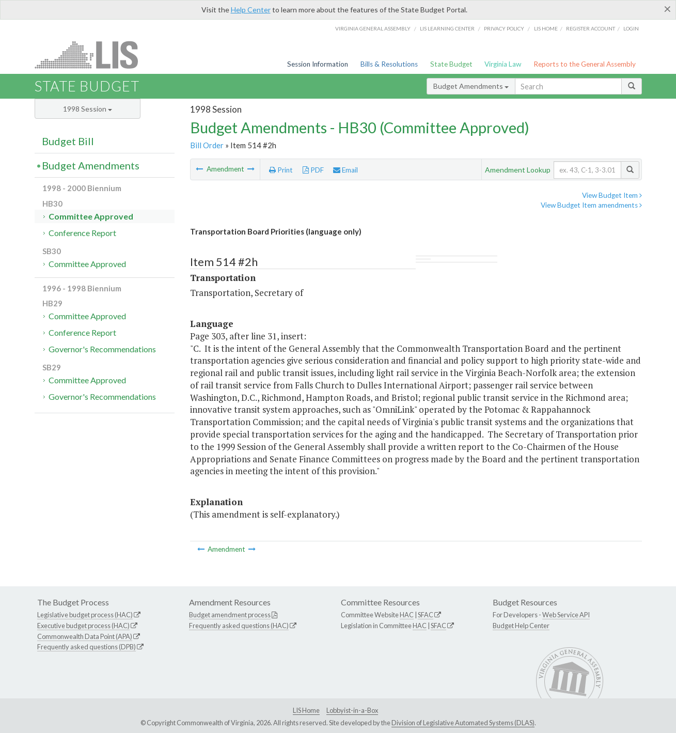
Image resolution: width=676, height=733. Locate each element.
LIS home (546, 28)
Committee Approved (91, 216)
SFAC (425, 615)
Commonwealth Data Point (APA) (84, 636)
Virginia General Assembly (373, 28)
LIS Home (306, 710)
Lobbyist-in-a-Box (352, 710)
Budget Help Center (521, 625)
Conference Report (82, 233)
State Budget (451, 64)
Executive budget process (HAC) (83, 625)
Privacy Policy (504, 28)
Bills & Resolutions (389, 64)
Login (631, 28)
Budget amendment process (230, 615)
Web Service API (566, 615)
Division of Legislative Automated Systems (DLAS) (462, 723)
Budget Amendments (471, 86)
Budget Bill (68, 141)
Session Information (317, 64)
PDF (313, 170)
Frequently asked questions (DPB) (86, 647)
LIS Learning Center (447, 28)
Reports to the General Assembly (584, 64)
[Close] (667, 8)
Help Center (251, 9)
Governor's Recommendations (102, 349)
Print (281, 170)
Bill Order (207, 145)
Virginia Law (502, 64)
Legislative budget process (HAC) (85, 615)
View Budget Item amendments (591, 205)
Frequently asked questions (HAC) (239, 625)
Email (345, 170)
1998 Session (87, 108)
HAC (407, 615)
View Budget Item (612, 195)
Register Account (590, 28)
